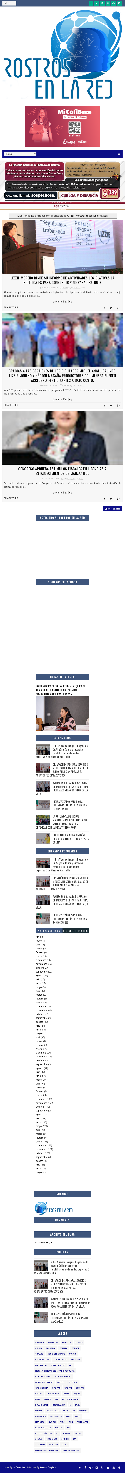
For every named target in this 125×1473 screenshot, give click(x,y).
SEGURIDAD (51, 1439)
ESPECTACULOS (58, 1365)
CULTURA (75, 1359)
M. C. (77, 1405)
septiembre (42, 971)
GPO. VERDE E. (53, 1393)
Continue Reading (62, 301)
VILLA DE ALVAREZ (70, 1450)
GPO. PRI (80, 1388)
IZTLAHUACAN (58, 1405)
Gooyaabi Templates (48, 1467)
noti (68, 1416)
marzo (39, 948)
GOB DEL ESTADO (43, 1376)
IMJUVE (77, 1393)
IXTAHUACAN (41, 1405)
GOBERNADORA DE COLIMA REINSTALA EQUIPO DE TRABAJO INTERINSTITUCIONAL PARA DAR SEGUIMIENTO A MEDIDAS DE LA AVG (60, 690)
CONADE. (39, 1354)
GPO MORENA (41, 1388)
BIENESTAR (53, 1342)
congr (72, 1354)
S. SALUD (67, 1433)
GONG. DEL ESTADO (44, 1382)
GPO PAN (56, 1388)
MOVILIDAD (40, 1416)
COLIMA (79, 1342)
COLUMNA (51, 1348)
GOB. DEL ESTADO (63, 1376)
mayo (39, 940)
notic (78, 1416)
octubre (40, 967)
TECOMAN (40, 1444)
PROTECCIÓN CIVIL (43, 1433)
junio (38, 936)
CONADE (75, 1348)
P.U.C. (62, 1422)
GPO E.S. (61, 1382)
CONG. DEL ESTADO (56, 1354)
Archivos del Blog (49, 930)
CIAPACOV (66, 1342)
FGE (71, 1365)
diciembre (41, 959)
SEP (74, 1439)
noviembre (41, 963)
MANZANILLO (52, 1410)
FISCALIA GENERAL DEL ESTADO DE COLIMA (54, 1371)
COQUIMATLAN (42, 1359)
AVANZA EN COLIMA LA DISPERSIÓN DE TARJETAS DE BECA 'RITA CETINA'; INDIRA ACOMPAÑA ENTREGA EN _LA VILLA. (62, 788)
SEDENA (38, 1439)
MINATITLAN (69, 1410)
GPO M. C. (73, 1382)
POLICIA (58, 1427)
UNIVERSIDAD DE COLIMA (46, 1450)
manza (38, 1410)
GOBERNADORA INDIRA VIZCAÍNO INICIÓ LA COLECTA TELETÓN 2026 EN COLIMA (71, 838)
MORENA (83, 1410)
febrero (40, 952)
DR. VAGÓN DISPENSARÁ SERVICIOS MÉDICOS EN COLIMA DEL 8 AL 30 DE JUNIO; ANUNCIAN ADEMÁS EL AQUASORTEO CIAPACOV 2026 (62, 770)
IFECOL (66, 1393)
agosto (39, 975)
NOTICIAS (39, 1422)
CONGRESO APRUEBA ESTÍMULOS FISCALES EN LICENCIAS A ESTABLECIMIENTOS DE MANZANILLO (62, 471)
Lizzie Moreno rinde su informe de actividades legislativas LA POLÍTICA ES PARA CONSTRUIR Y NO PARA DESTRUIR (62, 280)
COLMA (38, 1348)
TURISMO (53, 1444)
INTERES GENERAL (70, 1399)
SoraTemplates (18, 1467)
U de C (65, 1444)
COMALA (64, 1348)
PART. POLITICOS (43, 1427)
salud (78, 1433)
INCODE (47, 1399)
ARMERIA (39, 1342)
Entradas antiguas (112, 508)
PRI (68, 1427)
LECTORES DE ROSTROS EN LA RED (75, 931)
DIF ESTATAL (41, 1365)
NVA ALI (52, 1422)
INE (56, 1399)
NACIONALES (56, 1416)
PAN (71, 1422)
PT (57, 1433)
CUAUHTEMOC (60, 1359)
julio (38, 979)
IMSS (37, 1399)
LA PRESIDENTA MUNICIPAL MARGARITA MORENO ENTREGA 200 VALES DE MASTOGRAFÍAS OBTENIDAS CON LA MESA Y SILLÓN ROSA (62, 822)
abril (38, 944)
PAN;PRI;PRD (83, 1422)
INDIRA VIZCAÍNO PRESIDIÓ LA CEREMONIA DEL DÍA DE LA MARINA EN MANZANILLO (70, 805)
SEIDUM (65, 1439)
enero (39, 956)
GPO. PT (39, 1393)
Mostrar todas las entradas (92, 215)
